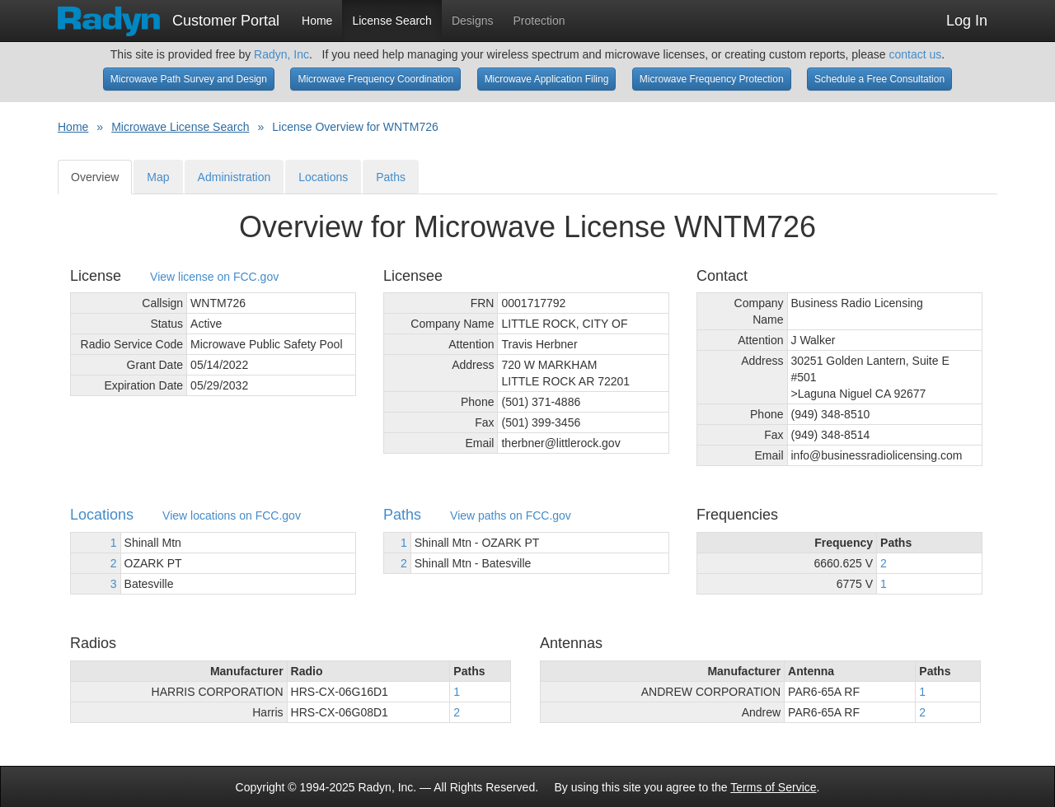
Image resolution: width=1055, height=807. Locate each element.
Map (158, 177)
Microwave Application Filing (547, 79)
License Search (392, 20)
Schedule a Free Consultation (879, 79)
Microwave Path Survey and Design (188, 79)
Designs (473, 20)
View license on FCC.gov (214, 277)
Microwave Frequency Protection (712, 79)
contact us (915, 54)
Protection (539, 20)
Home (317, 20)
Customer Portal (168, 16)
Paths (391, 177)
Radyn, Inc (281, 54)
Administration (234, 177)
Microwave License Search (180, 126)
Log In (966, 20)
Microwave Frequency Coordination (375, 79)
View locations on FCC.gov (231, 516)
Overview (95, 177)
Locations (323, 177)
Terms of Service (773, 787)
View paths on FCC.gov (510, 516)
